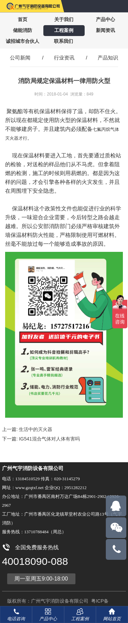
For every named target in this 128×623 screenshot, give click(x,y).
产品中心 (105, 19)
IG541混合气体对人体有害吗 (49, 439)
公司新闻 (20, 57)
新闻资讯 (105, 30)
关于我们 (63, 19)
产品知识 (108, 57)
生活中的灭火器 (35, 429)
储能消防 (22, 30)
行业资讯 (64, 57)
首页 (22, 19)
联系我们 (63, 41)
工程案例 (63, 30)
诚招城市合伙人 (22, 41)
